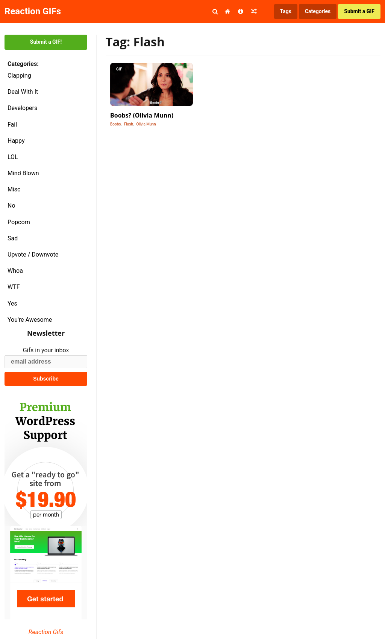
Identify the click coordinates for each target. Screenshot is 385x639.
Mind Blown (23, 173)
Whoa (15, 270)
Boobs (115, 124)
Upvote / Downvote (33, 254)
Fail (12, 124)
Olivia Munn (146, 124)
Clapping (19, 75)
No (11, 205)
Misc (14, 189)
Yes (12, 303)
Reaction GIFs (33, 11)
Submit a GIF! (46, 42)
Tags (285, 11)
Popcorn (19, 222)
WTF (14, 286)
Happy (16, 140)
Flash (128, 124)
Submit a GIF (359, 11)
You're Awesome (30, 319)
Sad (13, 238)
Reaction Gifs (46, 632)
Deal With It (23, 91)
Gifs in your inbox (46, 350)
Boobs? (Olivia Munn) (141, 115)
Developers (22, 108)
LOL (13, 157)
